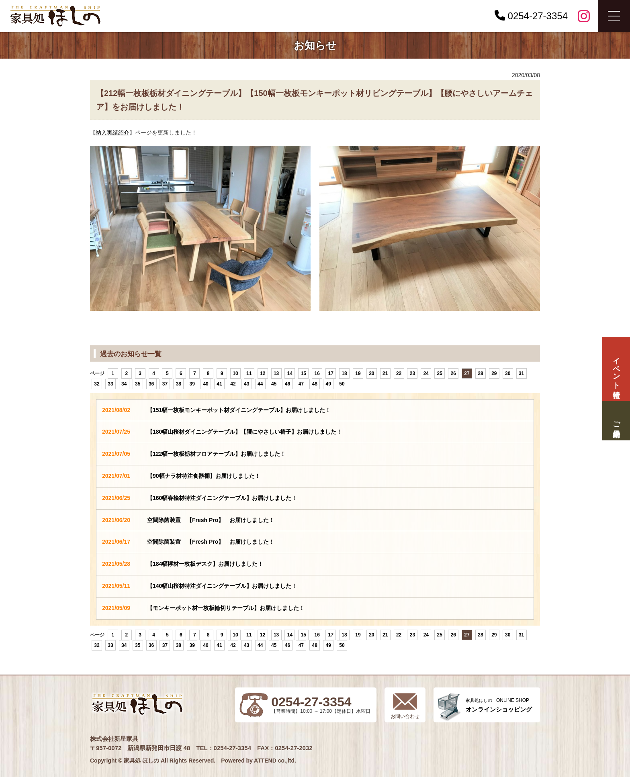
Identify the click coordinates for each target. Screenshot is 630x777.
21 (385, 373)
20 (371, 373)
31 (521, 373)
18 (344, 373)
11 (249, 373)
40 (205, 384)
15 (303, 373)
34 (124, 384)
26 (453, 373)
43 (246, 384)
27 (466, 373)
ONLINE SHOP (499, 705)
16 (317, 373)
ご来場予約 (616, 420)
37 (165, 384)
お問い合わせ (405, 716)
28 (480, 373)
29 (494, 373)
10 (235, 373)
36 (151, 384)
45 (273, 384)
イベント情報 (616, 368)
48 (314, 384)
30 (507, 373)
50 (341, 384)
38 (178, 384)
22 (398, 373)
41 (219, 384)
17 (330, 373)
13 (276, 373)
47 (301, 384)
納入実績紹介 (112, 132)
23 (412, 373)
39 (192, 384)
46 (287, 384)
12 (262, 373)
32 (96, 384)
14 (289, 373)
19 (357, 373)
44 (260, 384)
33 (110, 384)
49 (328, 384)
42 (232, 384)
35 (137, 384)
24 (426, 373)
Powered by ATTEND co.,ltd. (258, 760)
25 (439, 373)
